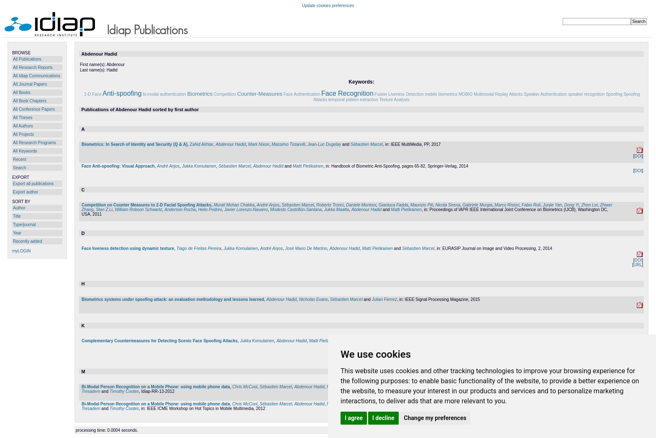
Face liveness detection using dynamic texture (128, 248)
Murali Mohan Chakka (234, 205)
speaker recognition (586, 94)
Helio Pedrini (210, 209)
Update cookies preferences (328, 5)
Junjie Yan (552, 205)
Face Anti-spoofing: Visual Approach (118, 166)
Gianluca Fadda (393, 205)
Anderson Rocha (180, 209)
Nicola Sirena (448, 205)
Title (17, 216)
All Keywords (25, 151)
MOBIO (465, 94)
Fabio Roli (531, 205)
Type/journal (24, 224)
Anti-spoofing (121, 93)
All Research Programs (34, 142)
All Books (22, 92)
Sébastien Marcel (367, 144)
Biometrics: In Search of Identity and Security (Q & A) (134, 144)
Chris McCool (244, 387)
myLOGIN (21, 251)
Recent (19, 159)
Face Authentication (301, 94)
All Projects (23, 134)
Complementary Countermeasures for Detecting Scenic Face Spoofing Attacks (160, 341)
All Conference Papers (34, 109)
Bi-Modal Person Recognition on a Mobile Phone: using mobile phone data (156, 387)
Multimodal (484, 94)
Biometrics (200, 94)
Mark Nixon (258, 144)
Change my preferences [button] (435, 418)
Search (19, 168)
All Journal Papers (30, 84)
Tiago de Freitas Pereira (199, 248)
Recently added (27, 241)
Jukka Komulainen (199, 166)
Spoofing (614, 94)
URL (637, 264)
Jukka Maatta (336, 209)
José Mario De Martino (306, 248)
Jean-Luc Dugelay (324, 144)
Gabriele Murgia (477, 205)
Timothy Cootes (124, 391)
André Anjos (168, 166)
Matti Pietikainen (308, 166)
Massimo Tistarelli (288, 144)
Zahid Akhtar (201, 144)
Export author (25, 192)
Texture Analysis (394, 99)
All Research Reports (32, 67)
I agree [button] (354, 418)
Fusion (380, 94)
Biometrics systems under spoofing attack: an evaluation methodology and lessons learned (173, 299)
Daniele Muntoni (361, 205)
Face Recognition (347, 93)
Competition (225, 94)
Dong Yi (571, 205)
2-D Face (92, 94)
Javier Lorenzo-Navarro (246, 209)
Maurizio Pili (421, 205)
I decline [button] (383, 418)
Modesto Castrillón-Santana (296, 209)
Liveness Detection (406, 94)
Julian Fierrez (384, 299)
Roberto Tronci (329, 205)
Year (17, 233)
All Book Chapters (29, 101)
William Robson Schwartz (138, 209)
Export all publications (33, 183)
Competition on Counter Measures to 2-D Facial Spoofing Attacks (146, 205)
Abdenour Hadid (230, 144)
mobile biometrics (441, 94)
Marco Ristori (507, 205)
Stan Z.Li (104, 209)
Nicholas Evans (313, 299)
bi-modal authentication (164, 94)
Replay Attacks (509, 94)
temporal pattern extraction (353, 99)
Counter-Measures (259, 94)
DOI (638, 156)
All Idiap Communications (36, 76)
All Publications (27, 59)
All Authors (23, 126)
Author (19, 208)
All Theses (23, 117)
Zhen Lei (590, 205)
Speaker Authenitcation (545, 94)
